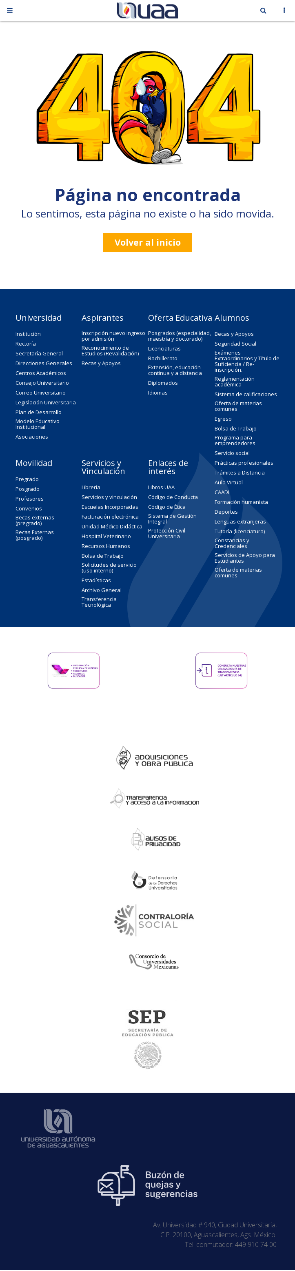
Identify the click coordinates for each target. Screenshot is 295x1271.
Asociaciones (32, 436)
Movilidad (34, 462)
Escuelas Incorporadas (110, 507)
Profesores (30, 498)
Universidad (39, 317)
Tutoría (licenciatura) (240, 531)
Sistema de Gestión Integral (172, 518)
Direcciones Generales (44, 363)
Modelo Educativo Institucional (38, 424)
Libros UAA (161, 487)
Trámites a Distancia (240, 472)
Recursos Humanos (106, 546)
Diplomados (163, 383)
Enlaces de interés (168, 467)
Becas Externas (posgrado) (35, 535)
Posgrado (28, 489)
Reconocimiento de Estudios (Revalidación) (110, 350)
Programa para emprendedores (235, 440)
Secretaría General (39, 353)
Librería (91, 487)
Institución (28, 334)
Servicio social (232, 453)
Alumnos (232, 317)
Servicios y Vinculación (103, 467)
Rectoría (26, 343)
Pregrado (27, 479)
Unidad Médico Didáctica (112, 526)
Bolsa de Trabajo (236, 428)
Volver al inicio (147, 242)
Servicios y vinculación (109, 497)
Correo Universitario (41, 392)
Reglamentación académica (235, 381)
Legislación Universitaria (46, 402)
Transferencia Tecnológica (99, 602)
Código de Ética (167, 507)
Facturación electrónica (110, 516)
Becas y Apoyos (101, 363)
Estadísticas (96, 580)
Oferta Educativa (180, 317)
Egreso (223, 418)
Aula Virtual (229, 482)
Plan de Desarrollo (39, 412)
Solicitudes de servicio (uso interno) (109, 567)
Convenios (29, 508)
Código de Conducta (173, 497)
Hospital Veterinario (106, 536)
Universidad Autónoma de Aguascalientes (58, 1113)
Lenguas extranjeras (240, 521)
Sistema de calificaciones (246, 394)
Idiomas (158, 392)
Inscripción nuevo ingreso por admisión (113, 336)
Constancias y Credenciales (232, 543)
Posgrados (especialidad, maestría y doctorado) (179, 336)
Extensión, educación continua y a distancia (175, 370)
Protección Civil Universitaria (166, 533)
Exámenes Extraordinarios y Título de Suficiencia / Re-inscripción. (247, 361)
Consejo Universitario (42, 383)
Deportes (226, 512)
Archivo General (102, 590)
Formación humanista (241, 502)
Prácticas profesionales (244, 463)
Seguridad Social (235, 343)
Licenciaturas (164, 348)
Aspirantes (103, 317)
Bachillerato (162, 358)
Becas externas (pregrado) (35, 520)
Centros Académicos (41, 373)
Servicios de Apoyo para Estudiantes (245, 557)
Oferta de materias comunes (238, 406)
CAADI (222, 492)
